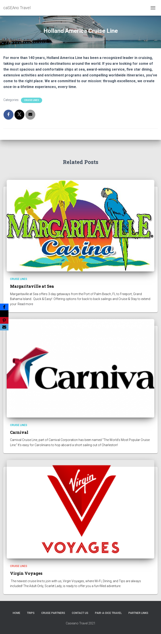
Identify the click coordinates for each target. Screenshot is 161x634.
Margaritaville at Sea (32, 286)
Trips (31, 613)
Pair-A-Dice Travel (108, 613)
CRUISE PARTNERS (53, 613)
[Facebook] (4, 307)
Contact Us (80, 613)
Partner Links (138, 613)
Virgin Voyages (26, 573)
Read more (25, 304)
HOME (16, 613)
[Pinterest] (4, 320)
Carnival (19, 432)
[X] (4, 313)
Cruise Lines (31, 100)
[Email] (4, 327)
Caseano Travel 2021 (80, 623)
